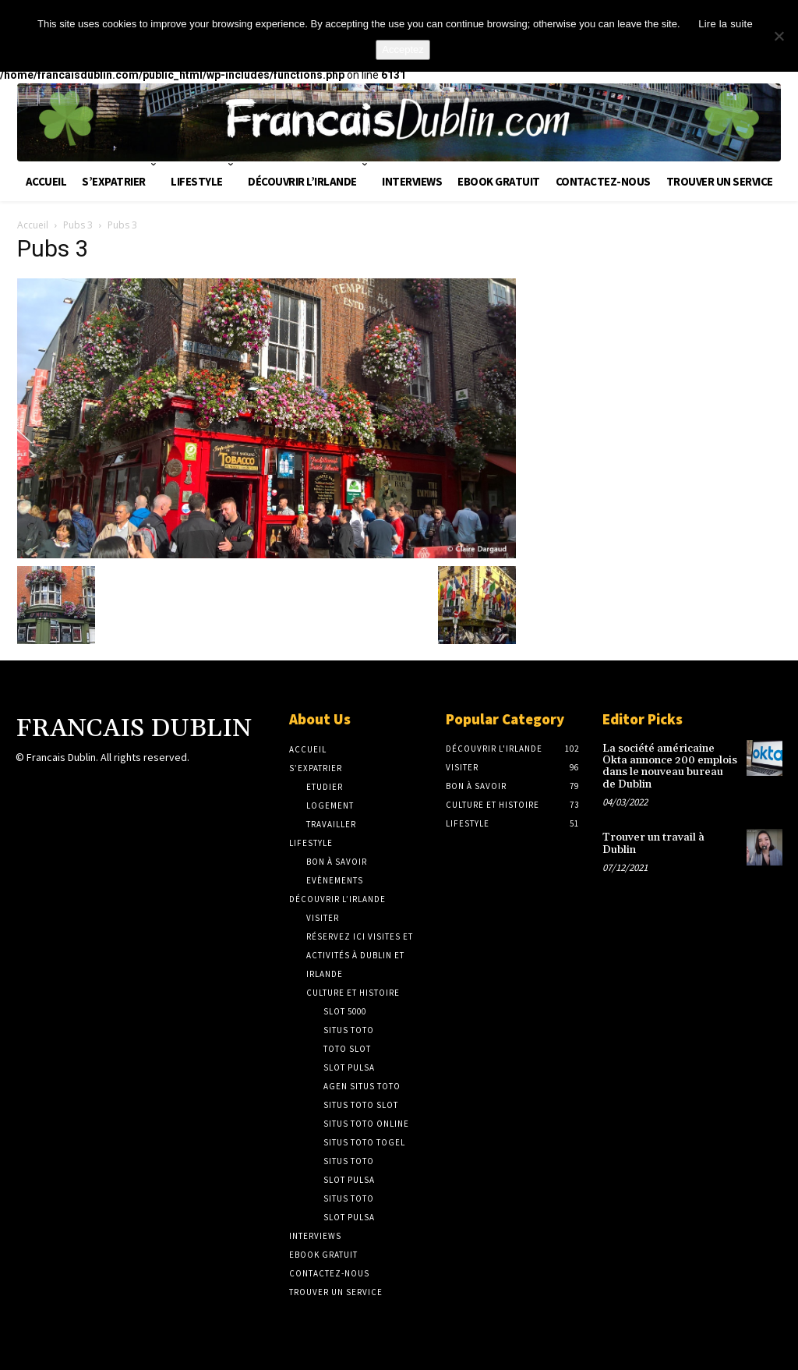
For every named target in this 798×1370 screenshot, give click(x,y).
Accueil (32, 225)
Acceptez (402, 49)
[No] (778, 36)
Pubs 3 (78, 225)
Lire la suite (725, 24)
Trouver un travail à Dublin (653, 843)
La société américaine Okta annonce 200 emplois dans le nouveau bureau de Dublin (669, 766)
